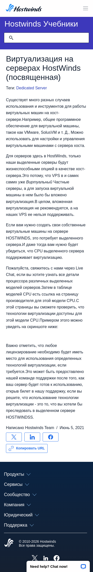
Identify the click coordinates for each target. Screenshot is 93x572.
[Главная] (24, 8)
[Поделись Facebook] (51, 437)
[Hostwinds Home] (9, 543)
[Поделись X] (14, 437)
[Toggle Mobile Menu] (85, 8)
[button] (58, 565)
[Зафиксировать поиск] (11, 38)
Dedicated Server (31, 88)
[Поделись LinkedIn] (32, 437)
